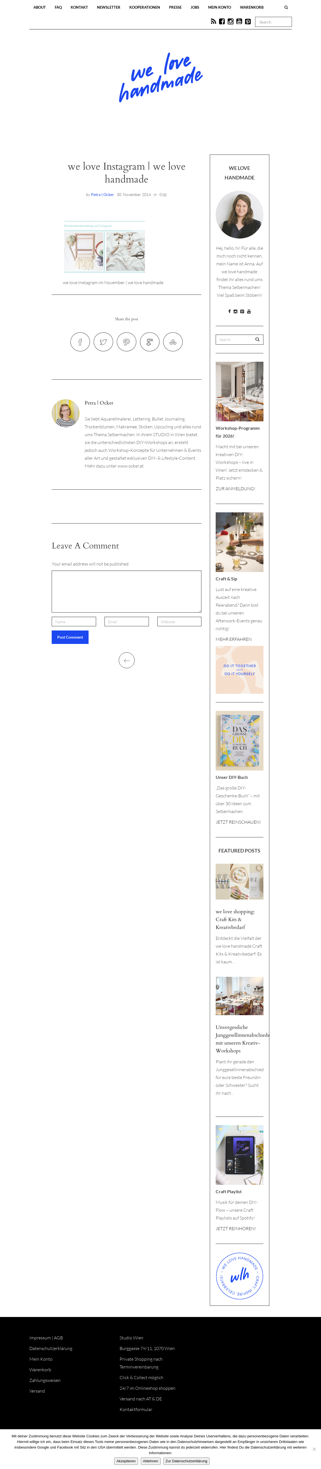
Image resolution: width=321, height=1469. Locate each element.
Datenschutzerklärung (50, 1348)
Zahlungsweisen (45, 1380)
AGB (58, 1337)
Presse (175, 7)
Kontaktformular (136, 1409)
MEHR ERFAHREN (234, 639)
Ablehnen (150, 1461)
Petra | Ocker (102, 194)
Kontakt (79, 7)
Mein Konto (219, 7)
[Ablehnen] (314, 1449)
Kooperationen (144, 7)
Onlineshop (208, 137)
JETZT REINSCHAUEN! (238, 822)
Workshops (150, 137)
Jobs (195, 7)
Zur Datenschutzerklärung (187, 1461)
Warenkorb (251, 7)
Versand (37, 1391)
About (40, 7)
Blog (103, 137)
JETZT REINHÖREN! (236, 1228)
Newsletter (108, 7)
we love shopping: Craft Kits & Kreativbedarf (235, 919)
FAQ (58, 7)
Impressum (40, 1337)
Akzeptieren (126, 1461)
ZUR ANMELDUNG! (235, 488)
